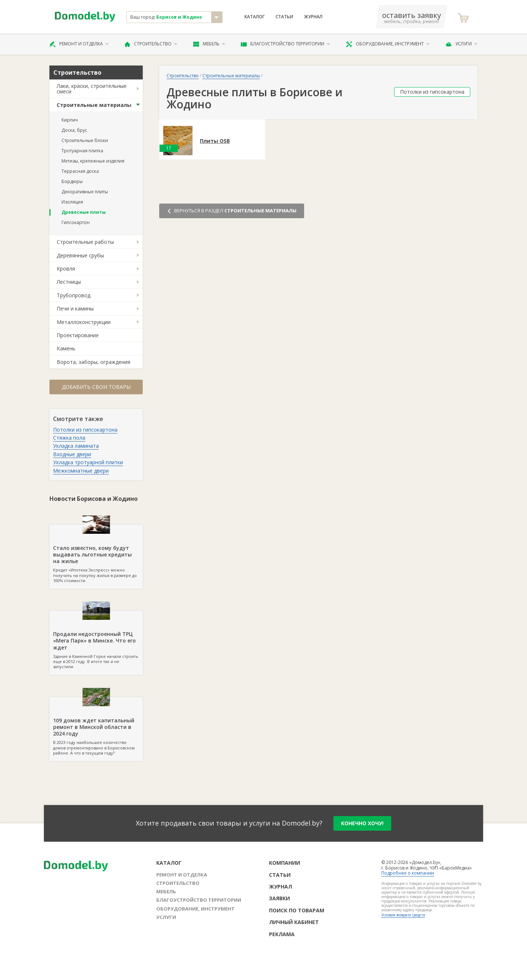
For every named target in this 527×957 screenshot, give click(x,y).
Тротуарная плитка (82, 151)
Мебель (209, 44)
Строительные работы (85, 241)
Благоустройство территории (285, 44)
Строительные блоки (84, 140)
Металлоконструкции (84, 322)
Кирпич (69, 120)
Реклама (282, 934)
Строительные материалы (94, 104)
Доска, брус (74, 130)
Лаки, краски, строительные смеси (92, 88)
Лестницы (69, 281)
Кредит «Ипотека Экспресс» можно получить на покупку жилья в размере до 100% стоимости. (96, 554)
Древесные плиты (83, 212)
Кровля (66, 268)
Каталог (254, 17)
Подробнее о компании (407, 873)
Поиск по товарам (296, 910)
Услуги (461, 44)
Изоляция (72, 202)
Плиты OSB (215, 141)
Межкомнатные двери (81, 470)
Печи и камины (75, 308)
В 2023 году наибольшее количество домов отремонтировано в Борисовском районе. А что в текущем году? (96, 726)
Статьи (284, 17)
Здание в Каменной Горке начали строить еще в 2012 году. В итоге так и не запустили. (96, 640)
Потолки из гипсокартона (85, 429)
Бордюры (72, 181)
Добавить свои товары (96, 386)
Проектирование (78, 335)
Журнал (313, 17)
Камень (66, 348)
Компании (284, 862)
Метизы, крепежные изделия (92, 161)
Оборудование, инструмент (388, 44)
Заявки (279, 898)
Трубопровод (73, 295)
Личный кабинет (294, 922)
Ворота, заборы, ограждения (93, 361)
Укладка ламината (76, 445)
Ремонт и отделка (79, 44)
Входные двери (72, 454)
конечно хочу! (362, 823)
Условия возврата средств (403, 914)
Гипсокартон (75, 222)
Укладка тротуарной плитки (88, 462)
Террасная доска (80, 171)
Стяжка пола (69, 437)
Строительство (150, 44)
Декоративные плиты (84, 192)
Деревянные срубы (80, 255)
